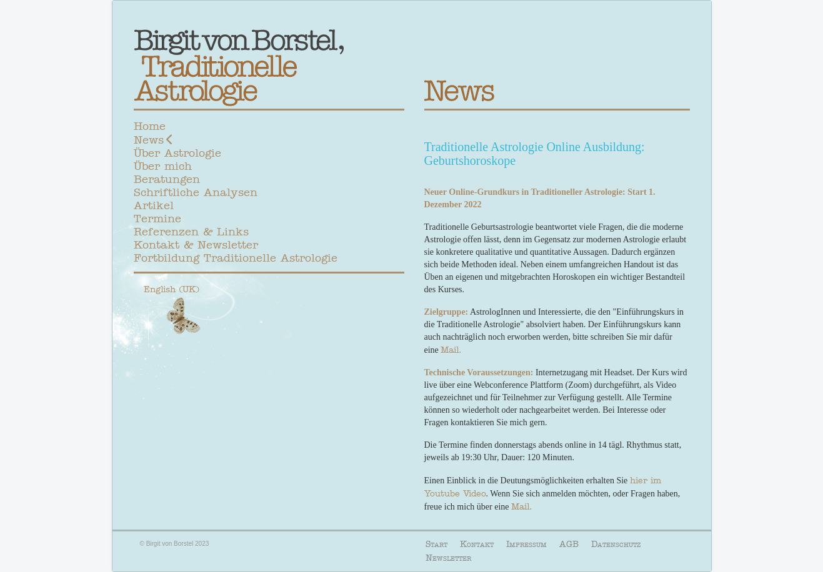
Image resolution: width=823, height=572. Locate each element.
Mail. (451, 349)
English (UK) (171, 289)
